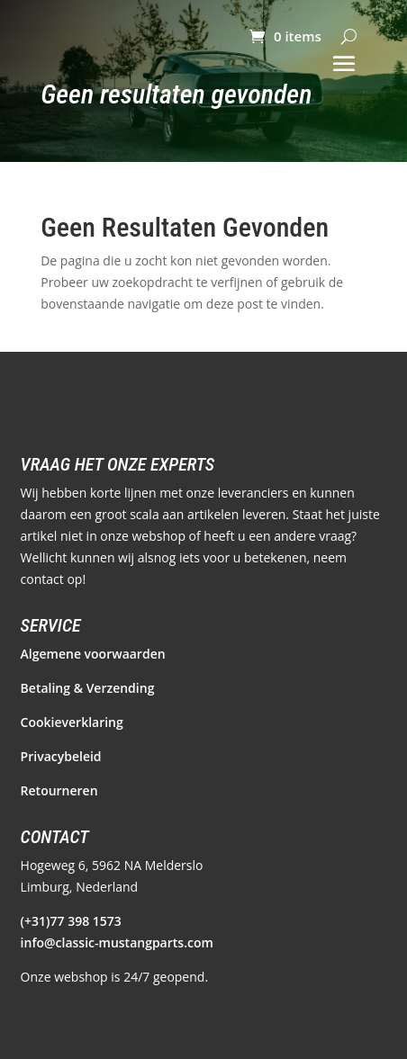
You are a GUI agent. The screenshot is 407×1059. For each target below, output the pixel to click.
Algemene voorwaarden (93, 653)
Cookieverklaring (72, 722)
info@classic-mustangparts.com (117, 942)
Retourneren (59, 790)
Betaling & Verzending (88, 687)
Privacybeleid (61, 756)
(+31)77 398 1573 (71, 920)
